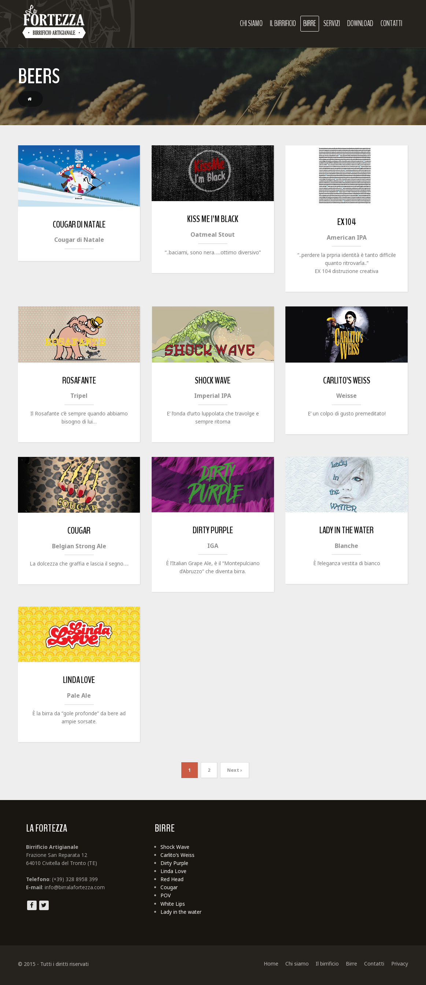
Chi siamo (252, 23)
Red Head (171, 882)
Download (361, 23)
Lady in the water (347, 531)
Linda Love (78, 682)
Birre (310, 23)
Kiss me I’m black (212, 219)
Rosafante (78, 381)
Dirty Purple (213, 531)
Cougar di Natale (78, 224)
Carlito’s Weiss (347, 381)
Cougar (78, 532)
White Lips (172, 907)
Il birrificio (284, 23)
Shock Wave (212, 381)
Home (271, 966)
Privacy (400, 966)
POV (165, 898)
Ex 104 (347, 222)
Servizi (332, 23)
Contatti (392, 23)
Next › (234, 772)
